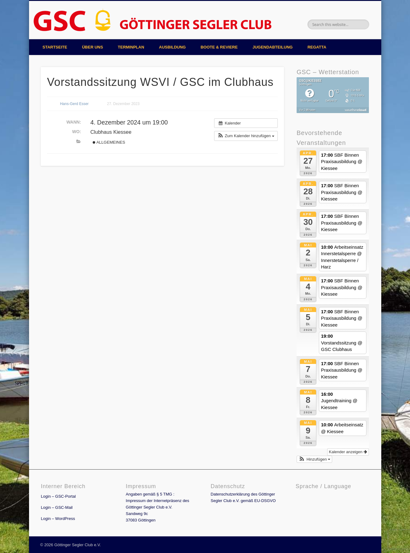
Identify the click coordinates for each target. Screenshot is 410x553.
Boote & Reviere (219, 47)
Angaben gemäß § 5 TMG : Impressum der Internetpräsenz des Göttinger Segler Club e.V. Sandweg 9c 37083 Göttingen (157, 507)
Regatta (316, 47)
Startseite (55, 47)
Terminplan (131, 47)
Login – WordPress (58, 518)
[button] (245, 136)
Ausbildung (172, 47)
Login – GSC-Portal (58, 496)
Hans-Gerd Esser (74, 104)
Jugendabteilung (272, 47)
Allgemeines (109, 142)
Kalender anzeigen (348, 452)
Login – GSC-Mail (57, 507)
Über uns (92, 47)
